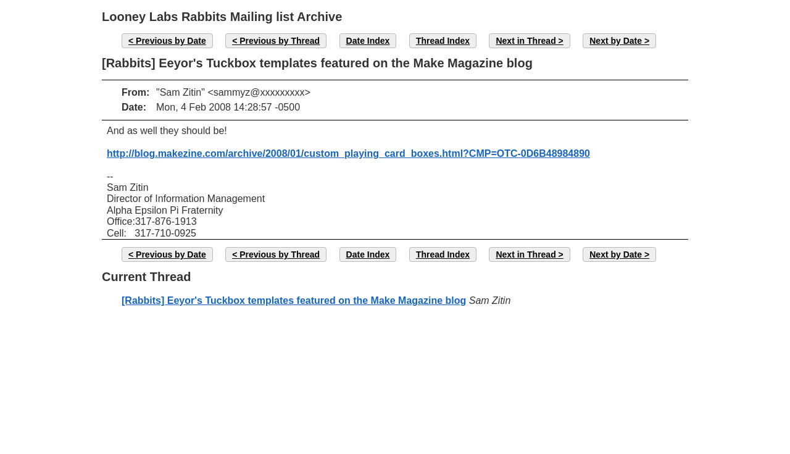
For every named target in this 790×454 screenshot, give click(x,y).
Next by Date (615, 41)
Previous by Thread (279, 41)
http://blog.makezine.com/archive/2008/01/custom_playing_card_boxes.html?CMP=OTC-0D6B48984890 (348, 153)
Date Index (368, 41)
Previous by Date (171, 41)
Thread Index (443, 41)
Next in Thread (525, 41)
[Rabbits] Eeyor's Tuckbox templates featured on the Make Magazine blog (294, 300)
